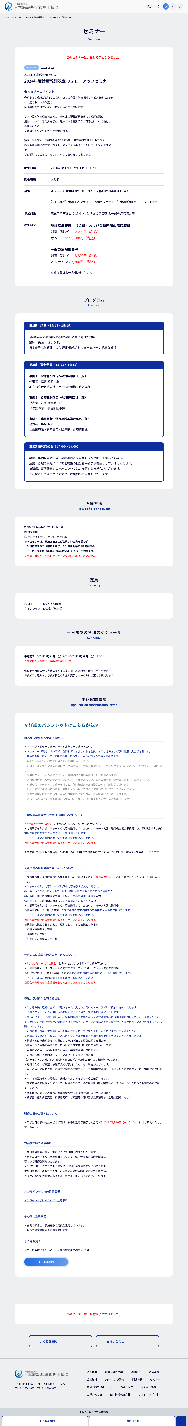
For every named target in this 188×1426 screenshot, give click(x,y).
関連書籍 (137, 1380)
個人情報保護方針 (120, 1395)
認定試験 (154, 1372)
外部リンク (126, 1387)
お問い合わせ (94, 1395)
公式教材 (92, 1380)
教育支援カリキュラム (99, 1387)
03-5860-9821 (27, 1388)
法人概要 (92, 1372)
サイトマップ (146, 1395)
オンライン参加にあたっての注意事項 (45, 1200)
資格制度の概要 (114, 1372)
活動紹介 (136, 1372)
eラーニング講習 (114, 1380)
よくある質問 (148, 1387)
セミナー (155, 1380)
